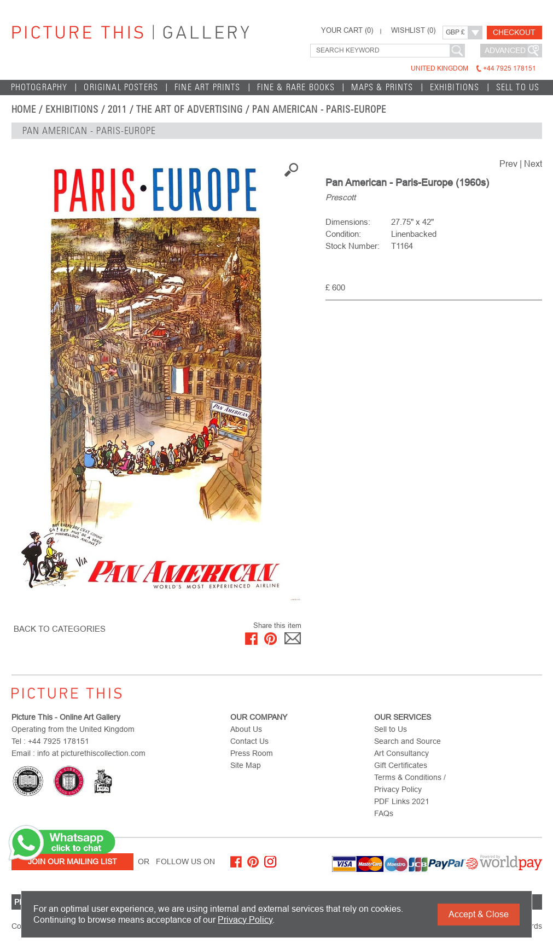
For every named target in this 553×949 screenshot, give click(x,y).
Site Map (245, 765)
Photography (39, 87)
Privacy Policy (245, 919)
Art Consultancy (401, 753)
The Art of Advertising (189, 109)
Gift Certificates (400, 765)
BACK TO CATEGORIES (60, 628)
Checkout (514, 32)
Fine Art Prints (207, 87)
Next (533, 163)
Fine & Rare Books (296, 87)
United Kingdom (473, 68)
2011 (117, 109)
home (24, 109)
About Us (246, 729)
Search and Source (407, 741)
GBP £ (455, 32)
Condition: (343, 233)
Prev (508, 163)
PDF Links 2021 (401, 801)
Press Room (251, 753)
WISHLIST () (413, 30)
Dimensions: (347, 221)
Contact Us (249, 741)
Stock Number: (352, 246)
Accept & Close (479, 914)
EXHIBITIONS (455, 87)
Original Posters (121, 87)
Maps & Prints (382, 87)
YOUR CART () (347, 30)
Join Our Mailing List (72, 861)
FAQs (383, 813)
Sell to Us (518, 87)
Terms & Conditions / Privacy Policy (410, 783)
